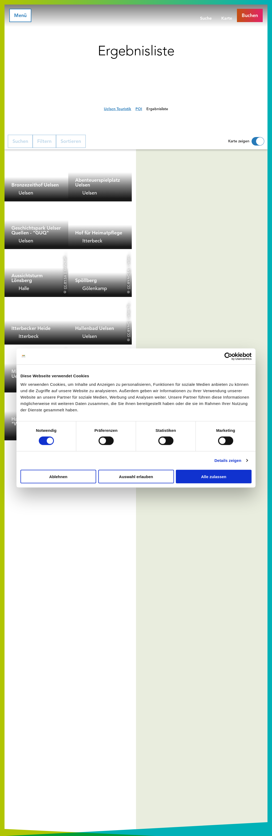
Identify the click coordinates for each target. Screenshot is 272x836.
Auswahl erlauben (136, 476)
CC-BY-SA (65, 282)
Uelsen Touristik (117, 108)
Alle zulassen (213, 476)
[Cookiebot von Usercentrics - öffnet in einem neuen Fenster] (228, 357)
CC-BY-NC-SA (128, 279)
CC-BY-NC (128, 329)
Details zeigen (227, 460)
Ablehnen (58, 476)
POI (138, 108)
